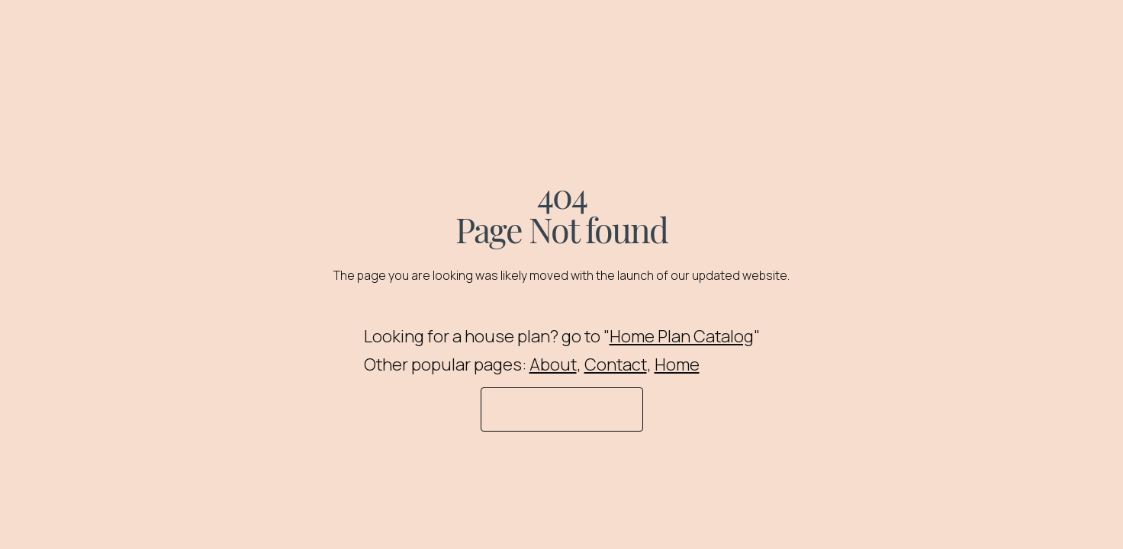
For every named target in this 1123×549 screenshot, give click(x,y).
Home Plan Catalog (682, 336)
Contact (615, 364)
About (553, 364)
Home (677, 364)
